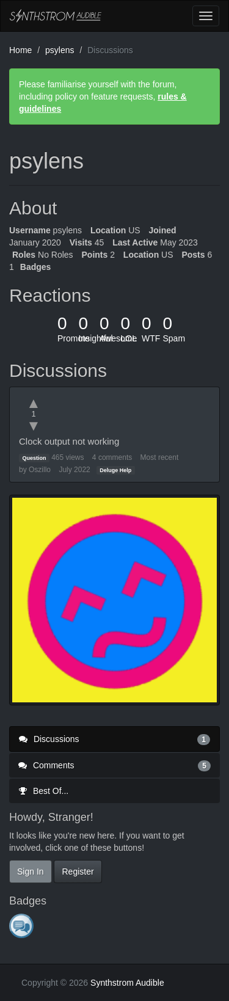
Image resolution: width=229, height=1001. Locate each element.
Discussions (114, 739)
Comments (114, 765)
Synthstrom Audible (55, 16)
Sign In (30, 871)
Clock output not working (69, 441)
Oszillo (40, 469)
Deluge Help (115, 470)
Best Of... (43, 791)
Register (77, 871)
